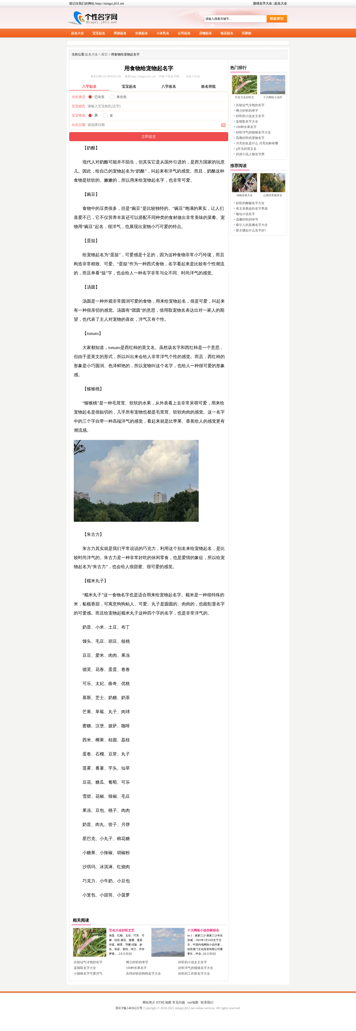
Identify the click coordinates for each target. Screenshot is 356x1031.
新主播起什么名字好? (251, 230)
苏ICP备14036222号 (129, 1008)
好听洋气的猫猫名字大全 (195, 968)
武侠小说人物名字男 (250, 154)
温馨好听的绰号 (247, 219)
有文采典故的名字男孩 (252, 208)
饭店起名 (226, 33)
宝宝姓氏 (78, 106)
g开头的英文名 (246, 149)
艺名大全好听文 (244, 97)
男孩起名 (120, 33)
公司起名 (184, 33)
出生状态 (78, 97)
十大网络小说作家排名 (203, 930)
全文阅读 (125, 953)
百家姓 (246, 33)
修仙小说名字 (245, 214)
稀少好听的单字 (137, 962)
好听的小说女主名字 (192, 962)
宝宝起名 (98, 33)
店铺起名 (205, 33)
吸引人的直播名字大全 (252, 225)
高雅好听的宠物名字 (250, 138)
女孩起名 (141, 33)
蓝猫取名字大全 (85, 968)
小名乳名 (162, 33)
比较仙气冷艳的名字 (88, 962)
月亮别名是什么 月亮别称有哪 (257, 143)
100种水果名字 (136, 968)
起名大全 (280, 3)
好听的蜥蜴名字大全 (250, 203)
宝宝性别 (78, 115)
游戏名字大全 (262, 3)
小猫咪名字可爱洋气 (88, 973)
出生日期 (78, 125)
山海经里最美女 (272, 195)
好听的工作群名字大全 (194, 973)
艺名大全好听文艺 (121, 930)
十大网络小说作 (272, 97)
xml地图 (192, 1002)
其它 (104, 54)
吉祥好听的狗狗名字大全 (143, 973)
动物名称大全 (244, 195)
